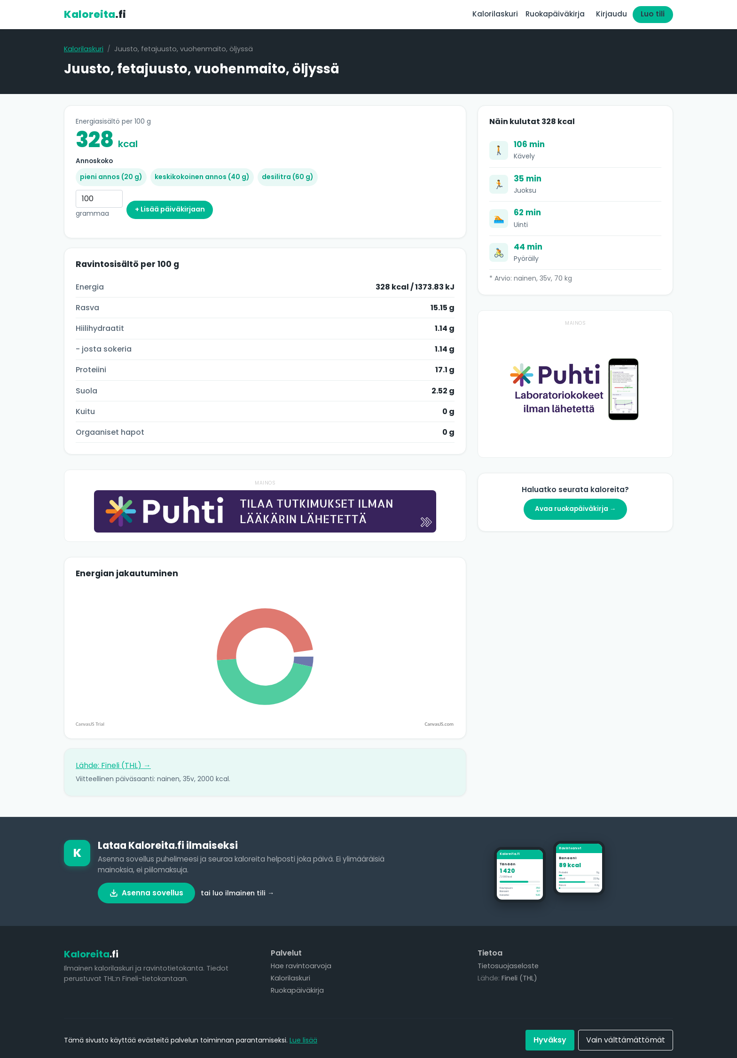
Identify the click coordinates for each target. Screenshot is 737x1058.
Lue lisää (303, 1040)
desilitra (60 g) (288, 176)
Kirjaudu (611, 14)
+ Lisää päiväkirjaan (170, 209)
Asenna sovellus (146, 893)
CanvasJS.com (439, 724)
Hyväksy (549, 1039)
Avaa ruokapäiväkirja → (575, 508)
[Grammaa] (99, 199)
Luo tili (653, 14)
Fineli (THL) (519, 978)
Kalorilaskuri (495, 14)
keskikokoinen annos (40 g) (202, 176)
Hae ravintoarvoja (301, 966)
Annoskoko (94, 161)
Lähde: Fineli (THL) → (113, 765)
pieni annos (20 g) (111, 176)
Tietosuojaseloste (508, 966)
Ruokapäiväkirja (555, 14)
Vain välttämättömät (625, 1039)
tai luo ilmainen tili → (237, 893)
